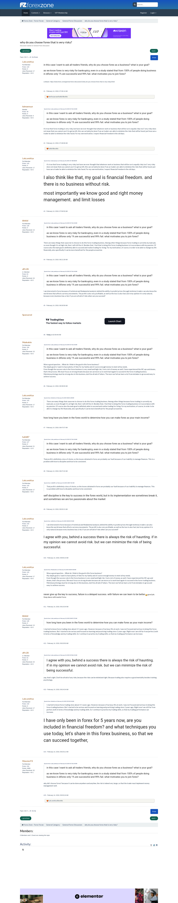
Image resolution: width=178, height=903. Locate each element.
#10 (45, 558)
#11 (45, 607)
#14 (45, 752)
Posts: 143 (25, 67)
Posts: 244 (25, 766)
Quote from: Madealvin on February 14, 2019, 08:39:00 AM (60, 569)
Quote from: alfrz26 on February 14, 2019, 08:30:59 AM (59, 521)
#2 (45, 143)
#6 (45, 335)
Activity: (25, 844)
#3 (45, 211)
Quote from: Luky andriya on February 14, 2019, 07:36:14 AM (60, 109)
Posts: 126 (25, 226)
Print (154, 58)
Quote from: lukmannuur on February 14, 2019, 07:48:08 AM (60, 160)
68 (30, 57)
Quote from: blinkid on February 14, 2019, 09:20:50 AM (59, 701)
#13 (45, 689)
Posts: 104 (25, 347)
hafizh (61, 97)
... (29, 57)
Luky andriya (53, 801)
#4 (45, 259)
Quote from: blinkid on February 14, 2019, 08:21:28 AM (59, 398)
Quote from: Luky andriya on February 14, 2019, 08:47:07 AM (60, 618)
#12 (45, 643)
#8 (45, 471)
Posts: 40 (25, 111)
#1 (45, 91)
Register (143, 13)
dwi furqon (52, 97)
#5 (45, 305)
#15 (45, 795)
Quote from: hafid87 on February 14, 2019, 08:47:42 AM (59, 483)
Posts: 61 (25, 274)
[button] (154, 57)
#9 (45, 509)
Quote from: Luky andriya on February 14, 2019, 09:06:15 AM (60, 655)
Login (153, 13)
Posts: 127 (25, 442)
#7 (45, 427)
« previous (26, 51)
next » (154, 51)
